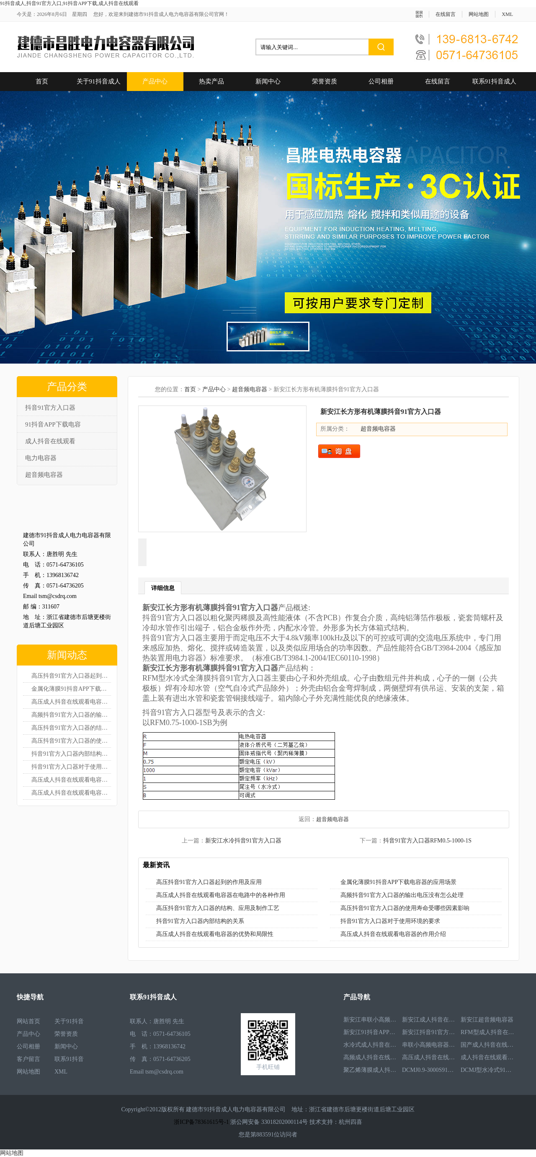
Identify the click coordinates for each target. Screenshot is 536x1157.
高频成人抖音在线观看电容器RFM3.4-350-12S (370, 1059)
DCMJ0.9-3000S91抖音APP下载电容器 (429, 1072)
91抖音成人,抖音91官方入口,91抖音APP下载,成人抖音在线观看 (69, 3)
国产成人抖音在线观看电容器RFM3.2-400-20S (488, 1046)
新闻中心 (268, 81)
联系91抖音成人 (494, 81)
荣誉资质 (324, 81)
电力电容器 (41, 458)
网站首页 (28, 1021)
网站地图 (479, 14)
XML (507, 14)
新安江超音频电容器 (487, 1021)
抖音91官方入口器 (50, 407)
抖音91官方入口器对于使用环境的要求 (71, 767)
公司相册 (381, 81)
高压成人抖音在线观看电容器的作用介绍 (71, 793)
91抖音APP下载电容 (53, 424)
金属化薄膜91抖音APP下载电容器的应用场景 (71, 689)
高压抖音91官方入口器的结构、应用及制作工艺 (217, 908)
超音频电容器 (44, 474)
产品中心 (155, 81)
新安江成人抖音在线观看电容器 (429, 1021)
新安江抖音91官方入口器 (429, 1034)
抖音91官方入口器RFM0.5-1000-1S (427, 840)
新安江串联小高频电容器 (370, 1021)
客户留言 (28, 1059)
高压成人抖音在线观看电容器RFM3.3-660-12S (429, 1059)
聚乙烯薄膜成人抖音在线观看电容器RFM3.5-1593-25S (370, 1072)
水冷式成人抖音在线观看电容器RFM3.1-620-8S (370, 1046)
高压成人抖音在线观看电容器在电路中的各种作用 (71, 702)
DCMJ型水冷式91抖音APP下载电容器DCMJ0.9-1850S (488, 1072)
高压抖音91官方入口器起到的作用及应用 (71, 676)
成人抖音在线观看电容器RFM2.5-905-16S (488, 1059)
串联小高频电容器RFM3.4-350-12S (429, 1046)
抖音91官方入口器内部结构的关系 (71, 754)
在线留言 (446, 14)
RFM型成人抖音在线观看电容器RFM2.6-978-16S (488, 1034)
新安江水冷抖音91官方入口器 (243, 840)
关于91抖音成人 (99, 81)
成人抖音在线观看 (50, 441)
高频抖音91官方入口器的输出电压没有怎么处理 (71, 715)
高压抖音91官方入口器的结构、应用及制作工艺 (71, 728)
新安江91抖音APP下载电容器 (370, 1034)
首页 (42, 81)
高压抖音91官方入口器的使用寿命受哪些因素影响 (71, 741)
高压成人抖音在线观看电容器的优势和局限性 (71, 780)
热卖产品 (211, 81)
